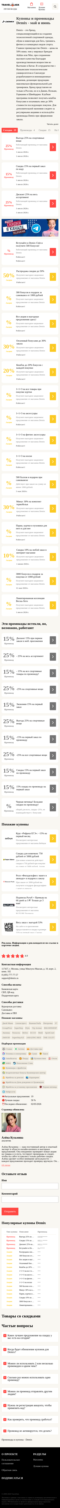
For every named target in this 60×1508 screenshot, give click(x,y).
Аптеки (19, 1049)
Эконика (6, 1033)
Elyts (27, 1028)
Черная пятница (48, 1087)
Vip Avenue (37, 1028)
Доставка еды (34, 1049)
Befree (25, 1033)
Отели (52, 1058)
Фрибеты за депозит (13, 1077)
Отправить (10, 1211)
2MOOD (6, 1037)
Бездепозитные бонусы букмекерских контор (24, 1073)
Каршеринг (32, 1077)
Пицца (23, 1058)
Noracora (16, 1033)
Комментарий (10, 1193)
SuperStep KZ (18, 1037)
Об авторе (6, 1165)
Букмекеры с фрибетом (14, 1068)
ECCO (33, 1033)
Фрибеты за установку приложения (19, 1087)
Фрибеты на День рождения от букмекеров (23, 1082)
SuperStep (18, 1028)
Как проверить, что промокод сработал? (30, 1419)
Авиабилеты (9, 1058)
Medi (40, 1033)
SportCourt (49, 1033)
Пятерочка (47, 1023)
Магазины (38, 1460)
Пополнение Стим (23, 1063)
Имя (4, 1180)
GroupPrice (7, 1028)
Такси (43, 1053)
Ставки (7, 1049)
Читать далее (52, 124)
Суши (32, 1053)
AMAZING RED (33, 1037)
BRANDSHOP (50, 1028)
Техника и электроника (14, 1053)
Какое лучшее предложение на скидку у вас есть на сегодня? (30, 1336)
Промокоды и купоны (13, 1439)
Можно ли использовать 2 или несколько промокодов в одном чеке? (30, 1365)
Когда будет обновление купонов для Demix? (28, 1350)
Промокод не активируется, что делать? (30, 1430)
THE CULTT (48, 1037)
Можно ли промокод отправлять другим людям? (30, 1392)
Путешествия (38, 1058)
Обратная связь (9, 1470)
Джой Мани (7, 1023)
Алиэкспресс (21, 1023)
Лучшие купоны (41, 1466)
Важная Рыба (35, 1023)
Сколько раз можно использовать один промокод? (29, 1378)
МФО (6, 1063)
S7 (56, 1023)
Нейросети (8, 1092)
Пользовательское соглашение (11, 1462)
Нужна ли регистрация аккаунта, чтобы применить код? (30, 1406)
